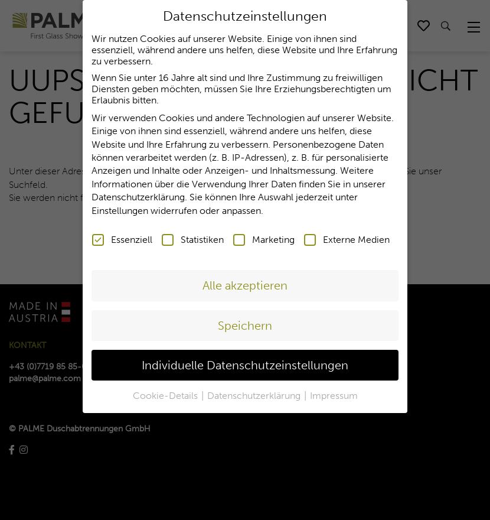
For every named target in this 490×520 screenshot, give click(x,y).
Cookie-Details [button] (166, 393)
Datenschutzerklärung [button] (255, 393)
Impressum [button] (334, 393)
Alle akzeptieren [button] (245, 283)
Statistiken (193, 237)
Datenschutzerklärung (138, 194)
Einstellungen (120, 208)
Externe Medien (347, 237)
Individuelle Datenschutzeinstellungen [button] (245, 363)
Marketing (264, 237)
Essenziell (122, 237)
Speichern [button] (245, 323)
